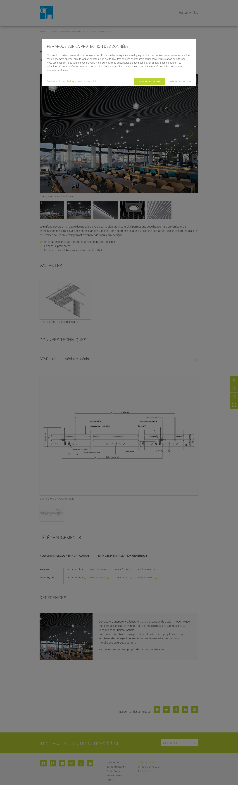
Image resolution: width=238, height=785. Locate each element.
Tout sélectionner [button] (150, 81)
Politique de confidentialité (81, 81)
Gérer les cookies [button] (180, 81)
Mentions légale (55, 81)
